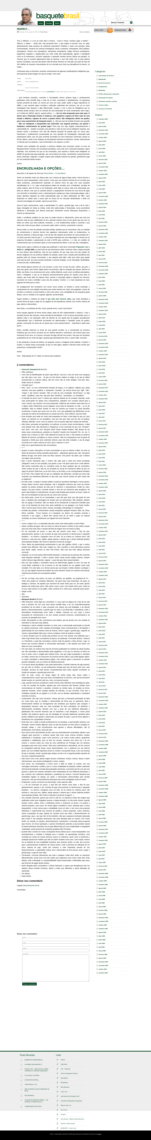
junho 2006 (102, 895)
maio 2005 (102, 943)
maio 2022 (102, 214)
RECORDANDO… (30, 1095)
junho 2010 (102, 719)
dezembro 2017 (103, 387)
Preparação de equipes (106, 97)
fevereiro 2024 (103, 159)
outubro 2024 (103, 137)
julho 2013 (102, 582)
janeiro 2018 (102, 384)
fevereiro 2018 (103, 380)
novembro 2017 (103, 391)
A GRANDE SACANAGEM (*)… (34, 1064)
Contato (49, 23)
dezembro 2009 (103, 741)
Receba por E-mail (120, 30)
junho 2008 (102, 807)
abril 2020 (102, 284)
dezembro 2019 (103, 299)
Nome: (24, 937)
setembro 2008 (103, 796)
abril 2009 (102, 770)
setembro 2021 (103, 240)
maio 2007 (102, 855)
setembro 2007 (103, 840)
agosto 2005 (102, 932)
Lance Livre (64, 1091)
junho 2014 (102, 542)
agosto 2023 (102, 178)
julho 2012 (102, 627)
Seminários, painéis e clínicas (108, 101)
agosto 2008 (102, 800)
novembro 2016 (103, 435)
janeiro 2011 (102, 693)
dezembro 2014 (103, 520)
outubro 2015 (103, 483)
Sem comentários (85, 32)
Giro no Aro (64, 1110)
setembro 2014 (103, 531)
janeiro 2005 (102, 958)
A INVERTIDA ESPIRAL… (32, 1080)
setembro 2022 (103, 203)
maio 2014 (102, 546)
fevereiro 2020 (103, 292)
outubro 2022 (103, 200)
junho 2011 (102, 674)
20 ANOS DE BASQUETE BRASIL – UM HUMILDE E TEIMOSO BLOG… (36, 1100)
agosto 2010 (102, 711)
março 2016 (102, 465)
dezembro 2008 (103, 785)
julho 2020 (102, 277)
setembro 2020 (103, 273)
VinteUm (63, 1114)
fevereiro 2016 (103, 468)
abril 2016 (102, 461)
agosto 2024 (102, 141)
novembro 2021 (103, 233)
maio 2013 (102, 590)
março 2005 (102, 950)
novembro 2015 (103, 479)
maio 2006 (102, 899)
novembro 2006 (103, 877)
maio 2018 (102, 369)
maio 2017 (102, 413)
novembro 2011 (103, 656)
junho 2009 (102, 763)
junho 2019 (102, 321)
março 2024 (102, 156)
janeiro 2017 (102, 428)
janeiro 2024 (102, 163)
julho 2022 (102, 211)
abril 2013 (102, 594)
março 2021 (102, 259)
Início (41, 23)
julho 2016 (102, 450)
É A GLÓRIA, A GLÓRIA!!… (33, 1075)
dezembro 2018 (103, 343)
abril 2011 (102, 682)
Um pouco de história (105, 108)
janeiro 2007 (102, 870)
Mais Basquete (65, 1087)
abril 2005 (102, 947)
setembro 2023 (103, 174)
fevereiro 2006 (103, 910)
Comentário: (25, 954)
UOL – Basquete (65, 1069)
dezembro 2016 (103, 432)
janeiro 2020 (102, 295)
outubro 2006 (103, 881)
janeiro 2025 (102, 126)
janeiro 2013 (102, 605)
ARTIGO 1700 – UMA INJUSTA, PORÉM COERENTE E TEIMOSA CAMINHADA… (37, 1070)
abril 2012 (102, 638)
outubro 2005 (103, 925)
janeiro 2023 (102, 192)
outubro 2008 (103, 792)
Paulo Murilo (43, 32)
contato (99, 1134)
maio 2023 (102, 189)
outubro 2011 (103, 660)
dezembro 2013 (103, 564)
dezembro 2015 (103, 476)
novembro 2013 (103, 568)
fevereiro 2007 (103, 866)
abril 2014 (102, 549)
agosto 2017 (102, 402)
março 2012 (102, 641)
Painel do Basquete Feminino (69, 1073)
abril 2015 (102, 505)
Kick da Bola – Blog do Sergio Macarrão (72, 1119)
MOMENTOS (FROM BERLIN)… (34, 1060)
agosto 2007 (102, 844)
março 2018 (102, 376)
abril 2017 (102, 417)
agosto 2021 (102, 244)
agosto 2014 (102, 535)
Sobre (57, 23)
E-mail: (24, 942)
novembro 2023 (103, 167)
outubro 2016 (103, 439)
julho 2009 (102, 759)
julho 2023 (102, 181)
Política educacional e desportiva (109, 94)
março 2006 (102, 906)
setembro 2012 (103, 619)
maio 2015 (102, 502)
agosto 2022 (102, 207)
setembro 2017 (103, 398)
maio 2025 (102, 122)
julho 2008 (102, 803)
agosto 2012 (102, 623)
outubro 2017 (103, 395)
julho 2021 (102, 248)
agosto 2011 (102, 667)
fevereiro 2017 (103, 424)
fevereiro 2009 (103, 778)
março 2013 (102, 597)
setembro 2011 (103, 663)
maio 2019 (102, 325)
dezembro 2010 (103, 697)
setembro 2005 (103, 928)
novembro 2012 (103, 612)
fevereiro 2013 (103, 601)
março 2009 (102, 774)
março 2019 (102, 332)
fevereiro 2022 (103, 222)
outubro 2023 (103, 170)
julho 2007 (102, 847)
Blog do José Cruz (66, 1105)
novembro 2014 (103, 524)
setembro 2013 (103, 575)
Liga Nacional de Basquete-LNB (70, 1096)
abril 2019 (102, 329)
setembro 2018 (103, 354)
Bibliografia (102, 79)
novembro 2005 (103, 921)
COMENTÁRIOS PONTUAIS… (34, 1106)
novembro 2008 (103, 789)
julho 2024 (102, 145)
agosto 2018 (102, 358)
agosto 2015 (102, 490)
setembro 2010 (103, 708)
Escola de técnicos (104, 83)
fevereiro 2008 (103, 822)
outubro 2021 (103, 237)
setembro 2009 (103, 752)
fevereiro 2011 (103, 689)
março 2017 (102, 421)
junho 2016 (102, 454)
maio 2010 (102, 722)
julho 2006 (102, 892)
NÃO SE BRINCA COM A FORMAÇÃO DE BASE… (37, 1090)
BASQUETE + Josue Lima (68, 1128)
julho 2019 (102, 318)
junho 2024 (102, 148)
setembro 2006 (103, 884)
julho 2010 (102, 715)
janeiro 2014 (102, 560)
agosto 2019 (102, 314)
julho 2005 (102, 936)
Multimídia (102, 90)
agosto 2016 (102, 446)
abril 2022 (102, 218)
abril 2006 (102, 903)
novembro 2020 (103, 270)
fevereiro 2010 (103, 733)
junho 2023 (102, 185)
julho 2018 (102, 362)
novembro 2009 (103, 744)
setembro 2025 (103, 119)
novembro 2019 (103, 303)
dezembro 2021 (103, 229)
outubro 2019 (103, 306)
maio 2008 (102, 811)
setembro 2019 (103, 310)
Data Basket (64, 1078)
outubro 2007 (103, 836)
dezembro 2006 (103, 873)
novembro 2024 (103, 134)
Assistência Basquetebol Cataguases (71, 1101)
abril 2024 (102, 152)
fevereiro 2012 (103, 645)
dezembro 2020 (103, 266)
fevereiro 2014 (103, 557)
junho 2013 (102, 586)
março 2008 (102, 818)
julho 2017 (102, 406)
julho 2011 (102, 671)
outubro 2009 (103, 748)
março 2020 (102, 288)
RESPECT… (23, 29)
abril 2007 (102, 858)
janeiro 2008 (102, 825)
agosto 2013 (102, 579)
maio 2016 (102, 457)
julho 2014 (102, 538)
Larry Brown (50, 91)
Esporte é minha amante (68, 1123)
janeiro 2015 (102, 516)
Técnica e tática (103, 105)
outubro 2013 (103, 571)
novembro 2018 (103, 347)
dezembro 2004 (103, 962)
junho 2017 (102, 410)
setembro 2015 (103, 487)
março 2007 (102, 862)
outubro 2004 (103, 969)
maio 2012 (102, 634)
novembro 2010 (103, 700)
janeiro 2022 (102, 226)
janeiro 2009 (102, 781)
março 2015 (102, 509)
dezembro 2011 (103, 652)
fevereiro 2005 (103, 954)
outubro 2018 (103, 351)
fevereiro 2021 (103, 262)
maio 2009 (102, 766)
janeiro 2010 (102, 737)
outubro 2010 (103, 704)
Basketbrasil (64, 1082)
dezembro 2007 (103, 829)
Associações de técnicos (106, 75)
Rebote (63, 1059)
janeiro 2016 (102, 472)
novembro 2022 (103, 196)
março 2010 (102, 730)
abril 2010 (102, 726)
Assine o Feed (99, 30)
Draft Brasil (64, 1064)
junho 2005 (102, 939)
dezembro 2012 (103, 608)
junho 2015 (102, 498)
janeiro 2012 (102, 649)
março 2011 (102, 686)
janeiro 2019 (102, 340)
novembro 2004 (103, 965)
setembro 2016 (103, 443)
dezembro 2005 (103, 917)
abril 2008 (102, 814)
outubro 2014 (103, 527)
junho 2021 (102, 251)
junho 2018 (102, 365)
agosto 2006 (102, 888)
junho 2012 (102, 630)
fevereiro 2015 (103, 513)
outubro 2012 (103, 616)
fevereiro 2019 (103, 336)
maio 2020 (102, 281)
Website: (24, 948)
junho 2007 (102, 851)
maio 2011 (102, 678)
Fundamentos (103, 86)
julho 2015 (102, 494)
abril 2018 (102, 373)
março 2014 (102, 553)
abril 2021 (102, 255)
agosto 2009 (102, 755)
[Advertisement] (75, 5)
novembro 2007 (103, 833)
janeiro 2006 (102, 914)
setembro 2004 (103, 973)
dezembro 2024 (103, 130)
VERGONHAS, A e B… (31, 1084)
